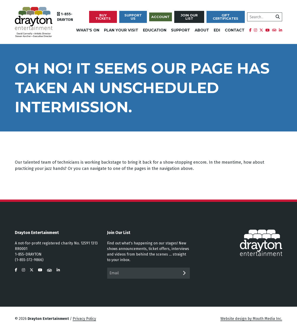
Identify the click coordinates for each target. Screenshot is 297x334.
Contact (235, 32)
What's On (87, 32)
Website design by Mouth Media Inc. (251, 322)
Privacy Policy (84, 322)
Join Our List (191, 18)
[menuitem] (250, 32)
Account (163, 18)
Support (180, 32)
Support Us (136, 18)
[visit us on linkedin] (58, 273)
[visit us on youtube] (40, 273)
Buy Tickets (106, 18)
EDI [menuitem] (217, 32)
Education (154, 32)
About (202, 32)
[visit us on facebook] (16, 273)
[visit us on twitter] (31, 273)
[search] (265, 18)
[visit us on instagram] (23, 273)
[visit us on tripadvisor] (49, 273)
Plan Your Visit (121, 32)
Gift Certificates (226, 18)
